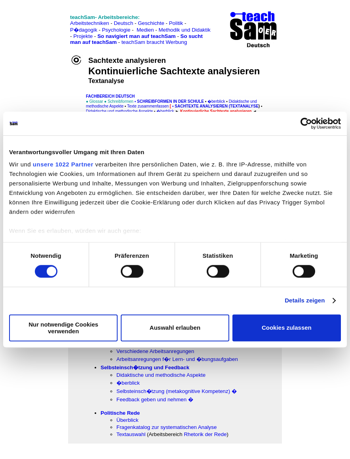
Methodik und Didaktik (184, 30)
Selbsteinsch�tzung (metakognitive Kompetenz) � (176, 391)
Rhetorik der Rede (205, 434)
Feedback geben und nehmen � (154, 399)
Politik (176, 23)
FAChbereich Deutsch (110, 96)
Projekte (83, 36)
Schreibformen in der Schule (170, 101)
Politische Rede (120, 413)
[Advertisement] (41, 24)
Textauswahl (130, 434)
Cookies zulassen (287, 328)
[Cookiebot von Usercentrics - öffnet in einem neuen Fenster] (306, 123)
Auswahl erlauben (175, 328)
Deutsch (123, 23)
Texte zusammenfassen (148, 106)
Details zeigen (305, 300)
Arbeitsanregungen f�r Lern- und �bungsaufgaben (177, 359)
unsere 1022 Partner (63, 164)
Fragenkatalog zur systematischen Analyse (166, 427)
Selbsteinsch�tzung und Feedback (145, 367)
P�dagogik (83, 30)
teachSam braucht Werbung (154, 42)
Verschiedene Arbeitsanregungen (155, 351)
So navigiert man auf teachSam (136, 36)
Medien (145, 30)
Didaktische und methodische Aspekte (160, 375)
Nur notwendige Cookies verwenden (63, 327)
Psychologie (116, 30)
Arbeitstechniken (89, 23)
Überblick (127, 420)
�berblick (128, 383)
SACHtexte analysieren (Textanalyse (217, 106)
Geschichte (151, 23)
